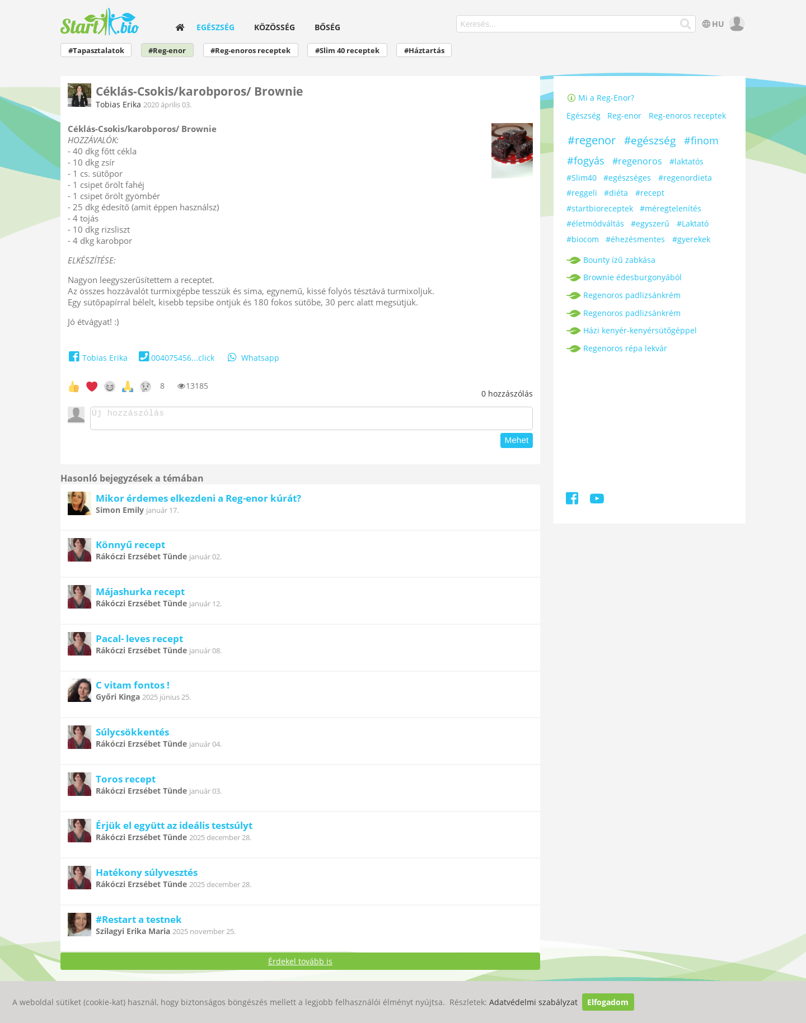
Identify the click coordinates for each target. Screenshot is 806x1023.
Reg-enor (624, 116)
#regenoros (637, 161)
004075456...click (175, 357)
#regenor (592, 140)
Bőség (327, 27)
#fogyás (585, 160)
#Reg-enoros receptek (250, 50)
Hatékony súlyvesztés (147, 875)
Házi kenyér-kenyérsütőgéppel (640, 330)
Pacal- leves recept (139, 641)
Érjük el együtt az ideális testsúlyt (174, 828)
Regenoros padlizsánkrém (632, 295)
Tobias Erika (118, 104)
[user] (736, 23)
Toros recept (126, 782)
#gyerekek (691, 239)
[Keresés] (686, 24)
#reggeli (581, 192)
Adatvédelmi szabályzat (533, 1002)
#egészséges (627, 177)
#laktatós (686, 161)
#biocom (582, 239)
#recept (649, 192)
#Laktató (693, 223)
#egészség (650, 140)
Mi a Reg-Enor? (600, 97)
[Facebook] (573, 500)
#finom (701, 140)
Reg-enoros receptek (687, 116)
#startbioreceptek (599, 208)
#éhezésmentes (635, 239)
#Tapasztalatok (96, 50)
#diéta (616, 192)
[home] (180, 27)
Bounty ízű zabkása (619, 259)
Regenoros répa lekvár (625, 348)
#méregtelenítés (670, 208)
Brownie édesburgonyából (632, 277)
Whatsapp (252, 357)
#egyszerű (650, 223)
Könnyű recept (130, 547)
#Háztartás (424, 50)
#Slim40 (581, 177)
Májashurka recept (140, 594)
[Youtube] (597, 500)
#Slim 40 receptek (347, 50)
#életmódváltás (595, 223)
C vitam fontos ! (133, 688)
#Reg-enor (167, 50)
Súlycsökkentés (132, 735)
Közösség (274, 27)
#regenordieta (685, 177)
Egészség (215, 27)
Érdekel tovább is (300, 964)
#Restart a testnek (139, 922)
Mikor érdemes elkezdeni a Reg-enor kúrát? (198, 501)
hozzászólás (507, 393)
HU (712, 23)
